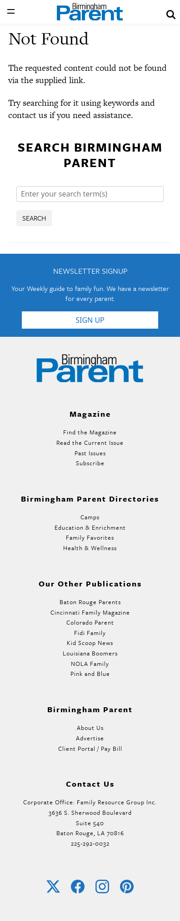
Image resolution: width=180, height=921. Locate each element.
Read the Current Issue (90, 442)
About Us (90, 727)
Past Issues (90, 453)
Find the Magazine (90, 432)
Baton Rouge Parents (90, 601)
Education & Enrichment (90, 527)
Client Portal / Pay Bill (90, 748)
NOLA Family (90, 663)
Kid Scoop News (90, 642)
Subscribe (90, 463)
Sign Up (90, 320)
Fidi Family (90, 632)
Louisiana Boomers (90, 653)
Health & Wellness (90, 547)
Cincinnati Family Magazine (90, 612)
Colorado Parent (90, 622)
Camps (90, 517)
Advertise (90, 738)
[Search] (90, 194)
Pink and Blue (90, 673)
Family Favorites (90, 537)
